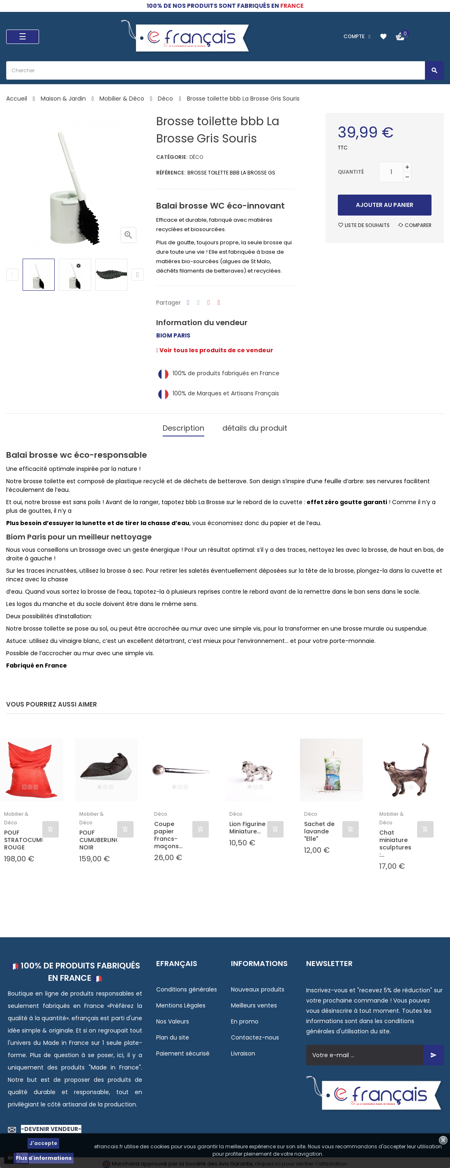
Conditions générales (186, 987)
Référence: (170, 172)
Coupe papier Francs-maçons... (168, 832)
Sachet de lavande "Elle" (319, 828)
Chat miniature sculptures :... (395, 841)
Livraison (243, 1051)
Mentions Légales (180, 1003)
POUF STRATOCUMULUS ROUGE (23, 837)
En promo (244, 1019)
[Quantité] (391, 172)
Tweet (198, 302)
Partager (188, 302)
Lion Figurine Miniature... (247, 824)
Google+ (209, 302)
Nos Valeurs (172, 1019)
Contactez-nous (255, 1035)
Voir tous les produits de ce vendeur (214, 350)
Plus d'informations (44, 1157)
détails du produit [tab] (254, 427)
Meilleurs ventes (254, 1003)
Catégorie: (171, 157)
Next (138, 274)
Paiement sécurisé (183, 1051)
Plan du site (172, 1035)
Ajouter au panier (384, 205)
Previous (12, 274)
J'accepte (43, 1143)
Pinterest (219, 302)
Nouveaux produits (257, 987)
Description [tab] (183, 427)
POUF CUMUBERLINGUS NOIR (98, 837)
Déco (196, 157)
